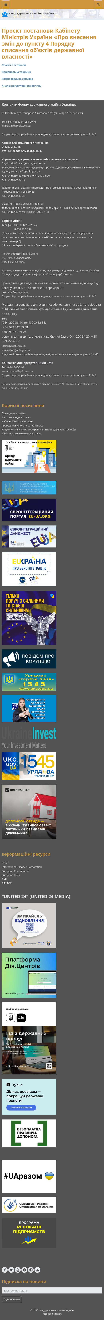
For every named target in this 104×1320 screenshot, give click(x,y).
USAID (5, 863)
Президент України (14, 413)
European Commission (15, 871)
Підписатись (12, 1299)
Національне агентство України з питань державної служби (39, 429)
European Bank (11, 875)
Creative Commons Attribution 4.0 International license (69, 384)
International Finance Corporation (22, 867)
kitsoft (58, 1313)
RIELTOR (7, 883)
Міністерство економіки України (22, 433)
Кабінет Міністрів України (17, 421)
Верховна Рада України (16, 417)
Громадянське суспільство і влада (23, 425)
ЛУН (4, 879)
